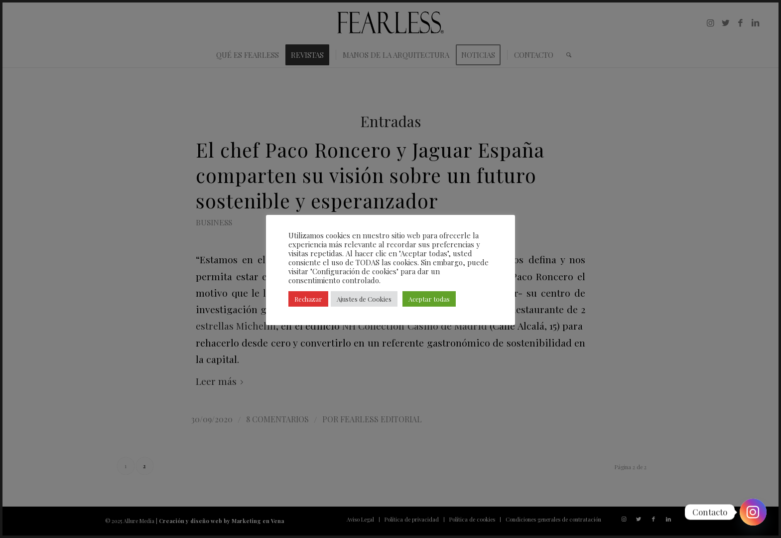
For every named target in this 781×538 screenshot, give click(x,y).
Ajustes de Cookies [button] (364, 299)
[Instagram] (753, 512)
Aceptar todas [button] (429, 299)
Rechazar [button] (308, 299)
